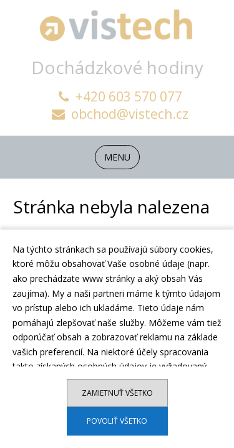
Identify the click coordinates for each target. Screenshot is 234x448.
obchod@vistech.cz (120, 114)
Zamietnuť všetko (117, 393)
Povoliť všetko (117, 421)
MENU (117, 157)
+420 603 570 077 (120, 96)
